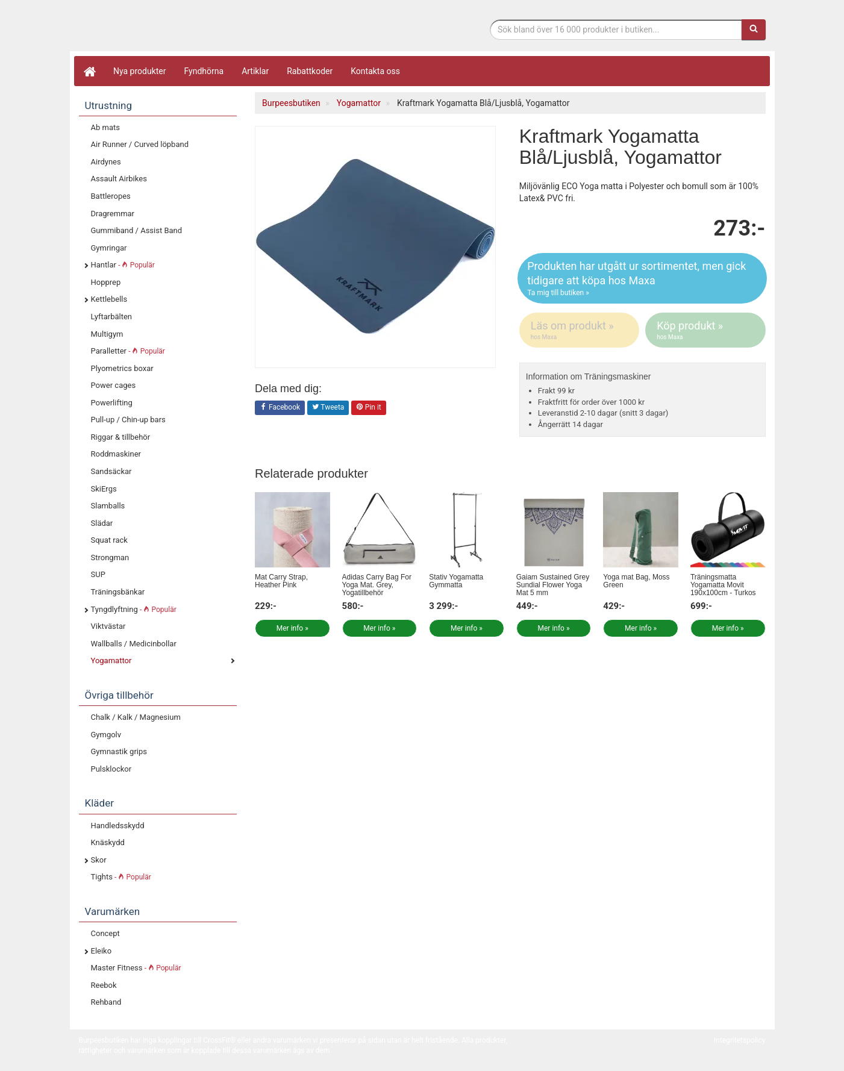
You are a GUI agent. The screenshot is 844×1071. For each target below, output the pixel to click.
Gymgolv (106, 734)
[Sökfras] (616, 29)
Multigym (107, 334)
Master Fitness (136, 967)
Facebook (280, 408)
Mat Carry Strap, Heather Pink (281, 581)
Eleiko (101, 950)
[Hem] (89, 71)
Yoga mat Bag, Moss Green (636, 581)
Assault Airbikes (119, 178)
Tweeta (328, 408)
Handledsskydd (118, 825)
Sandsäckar (111, 471)
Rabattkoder (310, 71)
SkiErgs (104, 488)
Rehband (106, 1002)
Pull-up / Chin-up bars (128, 419)
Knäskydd (108, 842)
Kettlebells (109, 299)
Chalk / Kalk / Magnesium (136, 717)
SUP (98, 574)
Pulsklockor (111, 768)
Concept (105, 933)
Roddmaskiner (116, 453)
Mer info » (292, 628)
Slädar (102, 523)
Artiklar (255, 71)
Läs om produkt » (580, 330)
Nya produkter (139, 71)
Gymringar (109, 247)
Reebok (104, 985)
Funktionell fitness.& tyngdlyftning (175, 28)
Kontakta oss (375, 71)
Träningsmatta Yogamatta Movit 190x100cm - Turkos (723, 585)
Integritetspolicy (740, 1040)
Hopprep (106, 282)
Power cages (113, 385)
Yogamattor (111, 660)
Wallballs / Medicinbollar (134, 643)
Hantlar (123, 264)
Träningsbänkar (118, 591)
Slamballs (108, 505)
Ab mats (105, 127)
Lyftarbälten (112, 316)
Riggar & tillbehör (121, 437)
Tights (121, 876)
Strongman (110, 557)
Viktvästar (108, 626)
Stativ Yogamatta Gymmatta (456, 581)
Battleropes (111, 196)
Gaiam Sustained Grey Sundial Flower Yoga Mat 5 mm (552, 585)
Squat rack (109, 540)
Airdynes (106, 161)
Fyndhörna (204, 71)
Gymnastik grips (119, 751)
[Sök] (754, 29)
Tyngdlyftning (134, 609)
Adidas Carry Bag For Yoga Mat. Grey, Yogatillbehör (376, 585)
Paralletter (128, 350)
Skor (99, 859)
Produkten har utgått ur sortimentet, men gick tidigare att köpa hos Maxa (642, 279)
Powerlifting (112, 402)
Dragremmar (113, 213)
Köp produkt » (706, 330)
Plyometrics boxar (122, 368)
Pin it (368, 408)
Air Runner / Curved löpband (140, 144)
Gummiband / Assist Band (137, 230)
